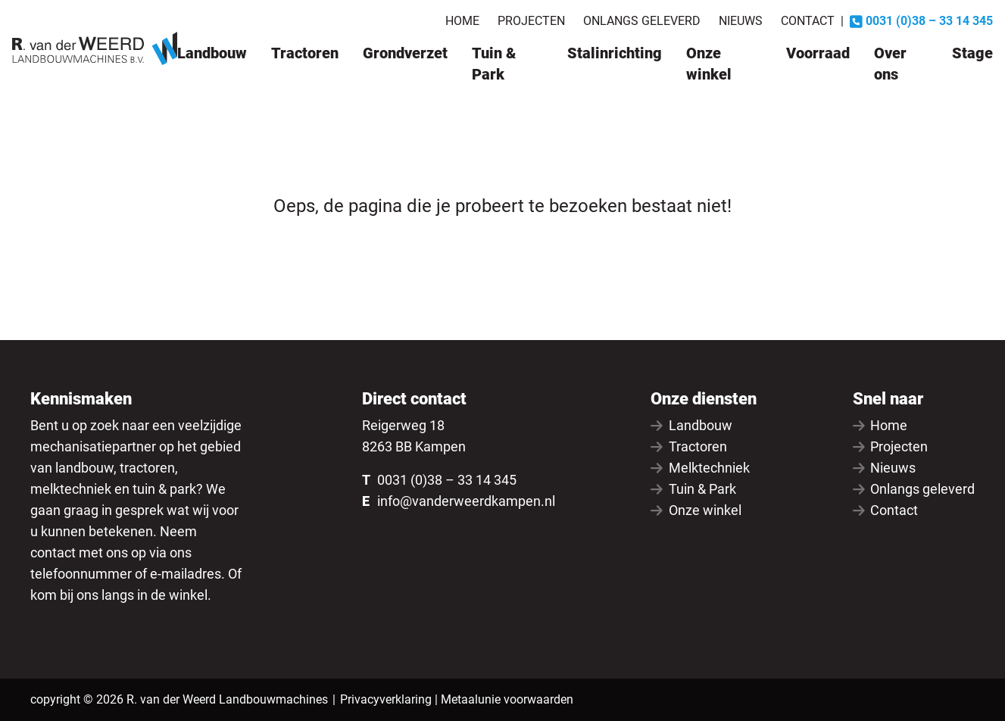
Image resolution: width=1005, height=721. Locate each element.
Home (462, 21)
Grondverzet (405, 53)
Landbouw (212, 53)
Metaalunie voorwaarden (507, 699)
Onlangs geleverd (642, 21)
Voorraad (818, 53)
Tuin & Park (494, 63)
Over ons (890, 63)
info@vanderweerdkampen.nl (466, 501)
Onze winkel (709, 63)
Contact (808, 21)
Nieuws (741, 21)
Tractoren (305, 53)
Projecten (531, 21)
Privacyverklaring (386, 699)
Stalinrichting (614, 53)
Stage (972, 53)
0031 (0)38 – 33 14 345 (447, 480)
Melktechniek (700, 468)
